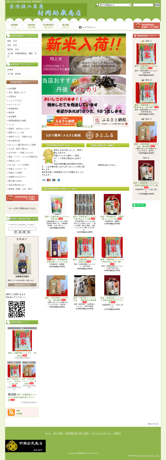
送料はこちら (14, 161)
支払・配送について (31, 26)
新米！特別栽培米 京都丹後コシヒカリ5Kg (58, 250)
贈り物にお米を (15, 181)
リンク (11, 125)
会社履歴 (12, 116)
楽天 (44, 126)
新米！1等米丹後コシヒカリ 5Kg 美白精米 (29, 374)
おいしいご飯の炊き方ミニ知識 (22, 145)
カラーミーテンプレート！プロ (147, 455)
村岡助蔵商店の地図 (17, 120)
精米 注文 (12, 41)
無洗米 (11, 112)
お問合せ (48, 26)
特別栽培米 (13, 109)
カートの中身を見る (22, 198)
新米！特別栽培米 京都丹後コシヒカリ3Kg (112, 207)
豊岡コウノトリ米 (16, 132)
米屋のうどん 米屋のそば (20, 137)
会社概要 (12, 88)
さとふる (88, 126)
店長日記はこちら (22, 284)
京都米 (10, 69)
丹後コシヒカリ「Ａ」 (18, 169)
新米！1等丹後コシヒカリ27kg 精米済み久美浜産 (84, 289)
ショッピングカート (147, 26)
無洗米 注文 (13, 49)
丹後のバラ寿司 (15, 173)
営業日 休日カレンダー (19, 129)
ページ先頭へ (153, 424)
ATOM (19, 413)
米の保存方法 (14, 141)
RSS (18, 410)
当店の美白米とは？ (17, 185)
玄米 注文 (12, 45)
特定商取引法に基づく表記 (77, 433)
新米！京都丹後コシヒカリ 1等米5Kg (22, 343)
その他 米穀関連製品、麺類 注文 (21, 54)
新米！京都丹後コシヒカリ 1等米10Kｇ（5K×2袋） (14, 375)
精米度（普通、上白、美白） (21, 189)
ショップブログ (66, 26)
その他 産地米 (14, 74)
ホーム (14, 26)
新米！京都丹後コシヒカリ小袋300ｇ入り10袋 (84, 207)
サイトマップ (14, 104)
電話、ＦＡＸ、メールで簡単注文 (23, 157)
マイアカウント (89, 27)
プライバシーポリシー (101, 433)
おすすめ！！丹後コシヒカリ (21, 153)
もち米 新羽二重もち (18, 149)
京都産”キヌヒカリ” (17, 177)
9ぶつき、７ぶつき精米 (18, 165)
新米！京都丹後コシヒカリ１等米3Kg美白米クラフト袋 (22, 397)
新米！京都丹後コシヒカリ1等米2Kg (57, 207)
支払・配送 (58, 433)
